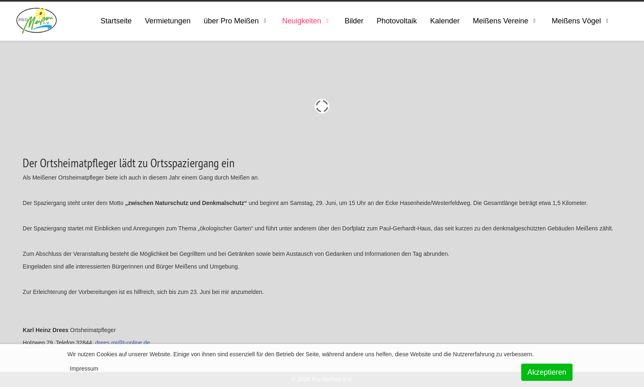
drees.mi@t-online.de (122, 342)
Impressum (84, 368)
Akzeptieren (546, 372)
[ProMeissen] (36, 21)
